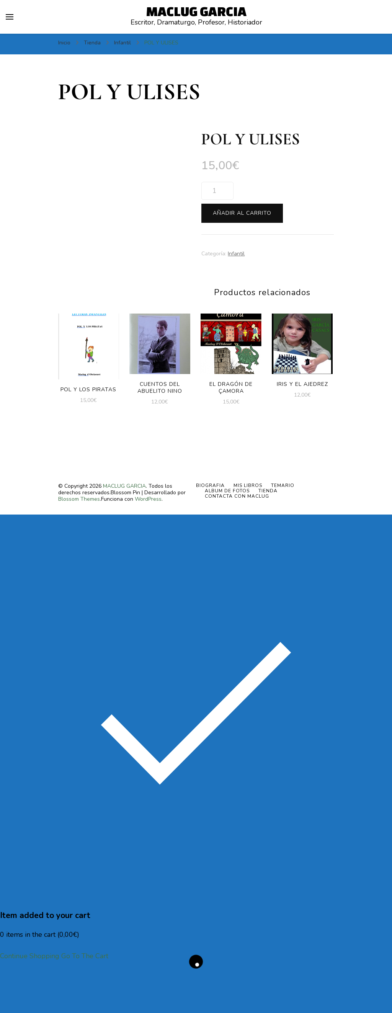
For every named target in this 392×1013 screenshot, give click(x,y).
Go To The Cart (84, 998)
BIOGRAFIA (210, 528)
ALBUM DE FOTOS (227, 534)
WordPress (148, 542)
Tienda (268, 534)
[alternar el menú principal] (9, 17)
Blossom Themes (79, 542)
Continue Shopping (29, 998)
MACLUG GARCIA (196, 11)
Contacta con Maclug (237, 539)
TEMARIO (282, 528)
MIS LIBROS (248, 528)
